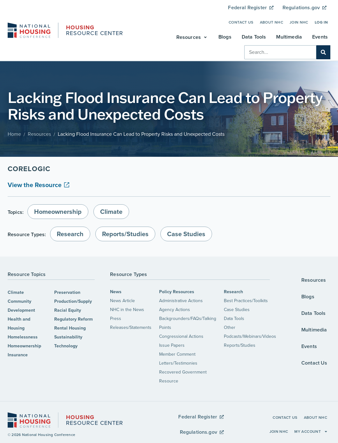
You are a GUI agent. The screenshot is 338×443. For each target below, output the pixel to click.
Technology (65, 346)
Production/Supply (73, 301)
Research (233, 291)
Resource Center (94, 31)
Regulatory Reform (73, 319)
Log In (321, 22)
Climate (16, 292)
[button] (192, 37)
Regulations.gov (305, 7)
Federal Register (250, 7)
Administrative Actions (181, 300)
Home (14, 134)
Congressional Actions (181, 336)
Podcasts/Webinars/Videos (250, 336)
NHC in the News (127, 309)
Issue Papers (172, 345)
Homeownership (24, 346)
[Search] (323, 52)
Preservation (67, 292)
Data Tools (234, 318)
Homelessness (23, 337)
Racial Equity (67, 310)
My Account (311, 431)
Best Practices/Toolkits (246, 300)
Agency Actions (174, 309)
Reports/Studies (239, 345)
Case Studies (237, 309)
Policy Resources (176, 291)
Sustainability (68, 337)
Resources (39, 134)
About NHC (271, 22)
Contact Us (241, 22)
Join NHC (299, 22)
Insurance (18, 355)
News (115, 291)
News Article (122, 300)
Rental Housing (70, 328)
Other (229, 327)
